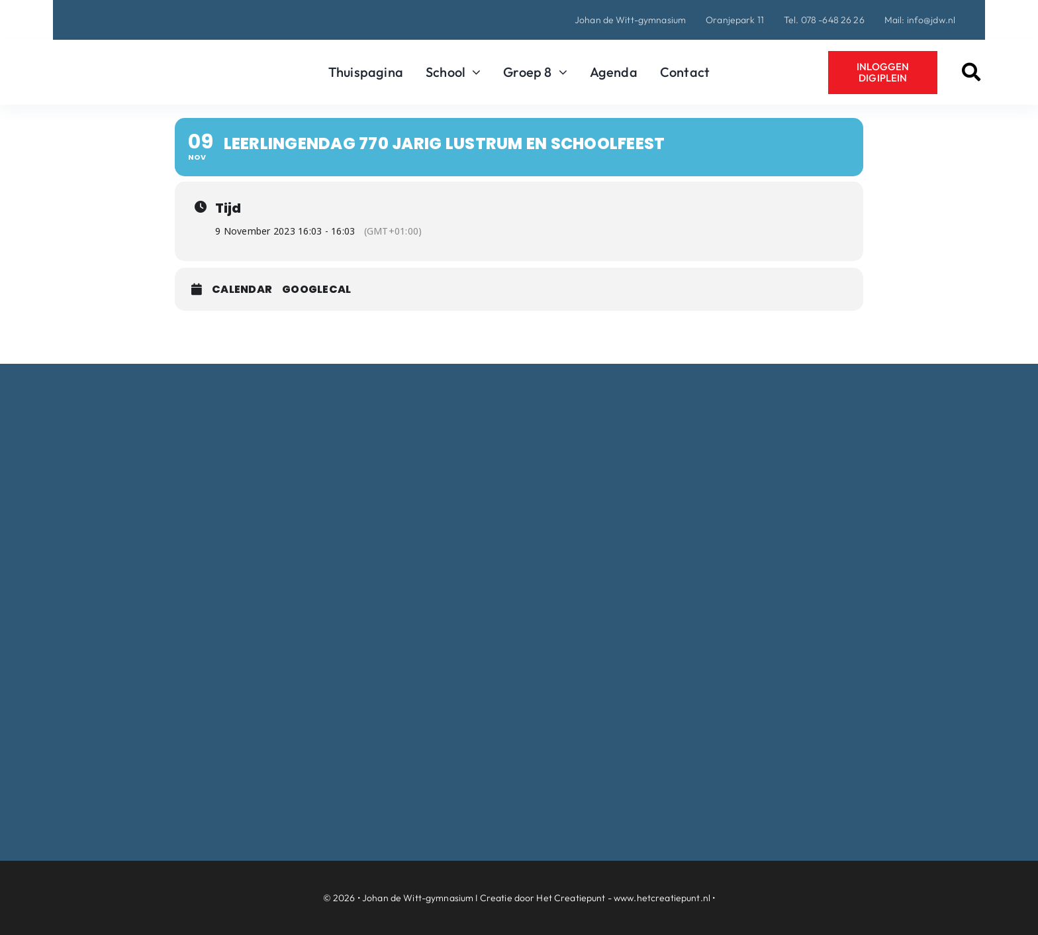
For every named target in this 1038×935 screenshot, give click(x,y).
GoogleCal (316, 289)
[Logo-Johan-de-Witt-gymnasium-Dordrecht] (131, 56)
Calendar (242, 289)
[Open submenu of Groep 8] (559, 72)
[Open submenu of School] (473, 72)
